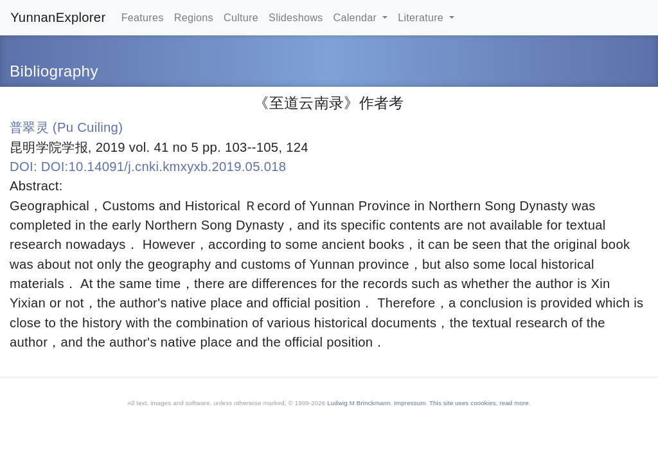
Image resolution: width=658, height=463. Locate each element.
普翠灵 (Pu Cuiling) (66, 127)
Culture (241, 17)
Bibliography (54, 71)
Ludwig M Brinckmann (358, 402)
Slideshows (296, 17)
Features (142, 17)
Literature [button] (422, 17)
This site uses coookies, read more (479, 402)
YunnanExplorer (57, 17)
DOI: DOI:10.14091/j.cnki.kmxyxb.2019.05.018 (148, 166)
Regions (193, 17)
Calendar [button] (356, 17)
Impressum (409, 402)
